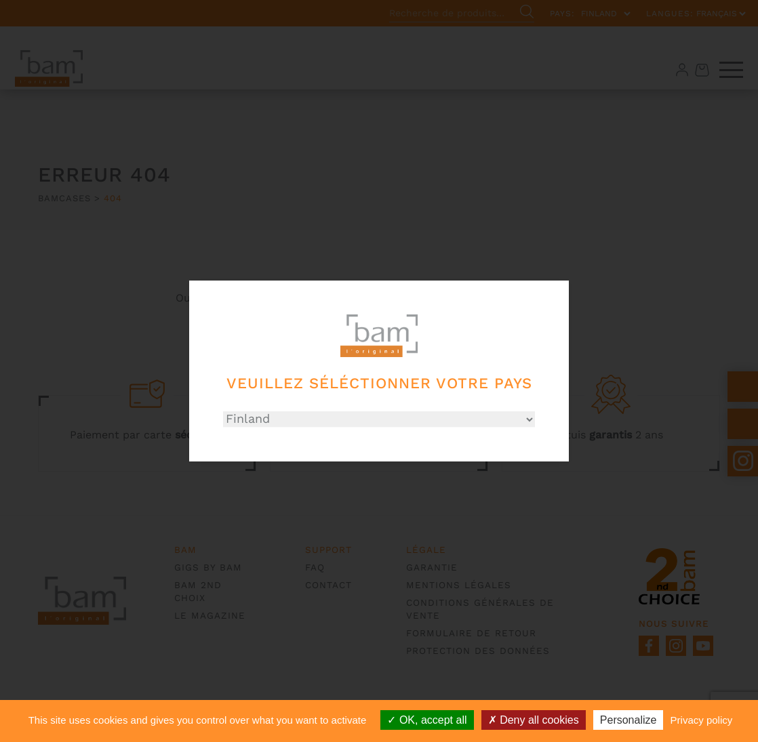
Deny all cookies (533, 720)
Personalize (628, 720)
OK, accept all (426, 720)
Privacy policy (702, 720)
